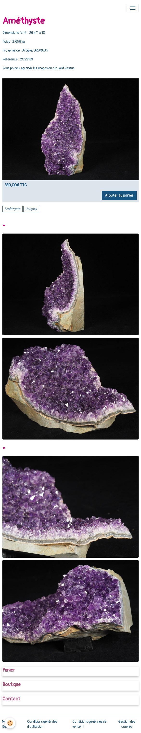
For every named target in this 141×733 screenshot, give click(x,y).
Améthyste (12, 209)
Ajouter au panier (119, 195)
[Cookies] (10, 723)
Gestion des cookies (126, 724)
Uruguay (31, 209)
